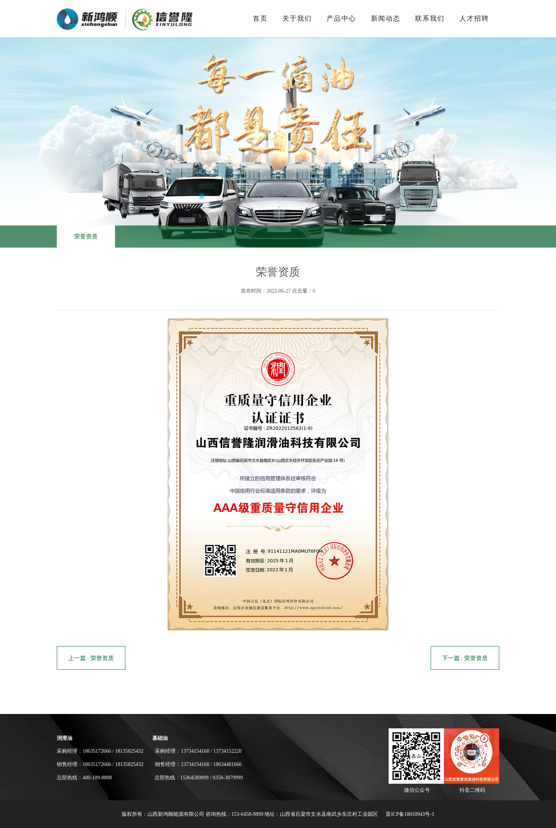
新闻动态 (385, 18)
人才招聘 (474, 18)
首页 (260, 18)
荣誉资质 (86, 236)
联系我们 (430, 18)
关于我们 (297, 18)
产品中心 (341, 18)
